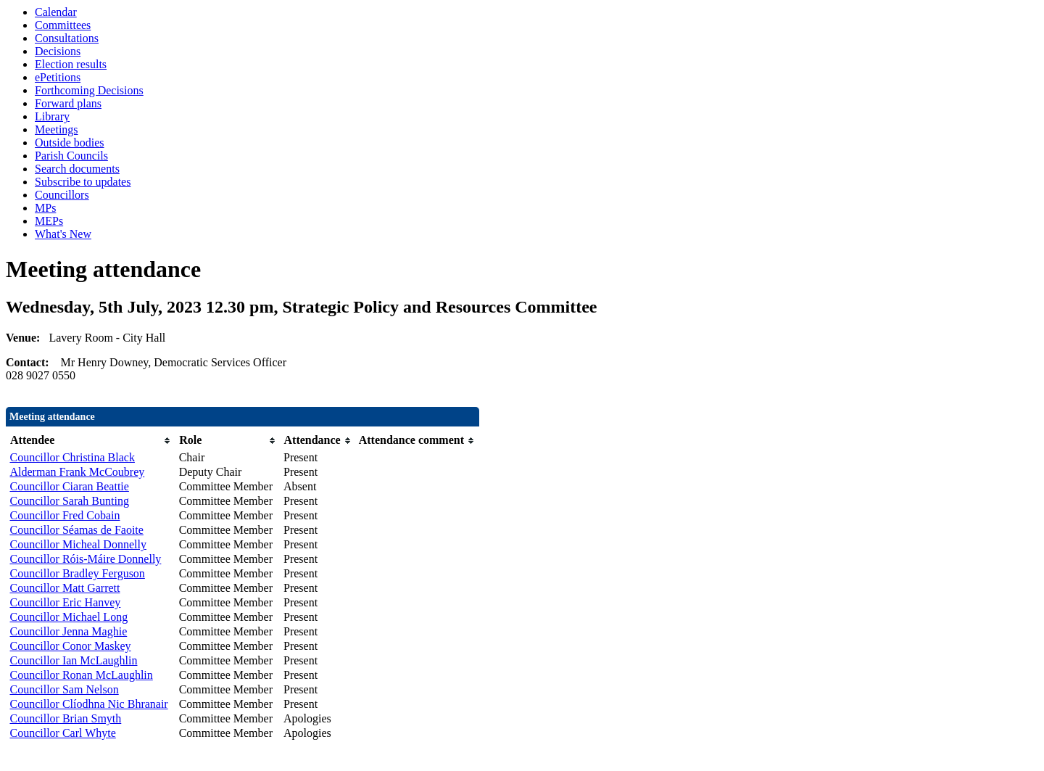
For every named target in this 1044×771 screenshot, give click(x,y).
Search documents (77, 168)
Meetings (56, 129)
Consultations (67, 38)
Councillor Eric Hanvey (65, 602)
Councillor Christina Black (72, 457)
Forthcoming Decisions (89, 90)
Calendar (56, 12)
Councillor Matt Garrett (65, 588)
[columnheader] (91, 440)
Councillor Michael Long (69, 617)
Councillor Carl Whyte (63, 733)
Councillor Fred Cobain (65, 515)
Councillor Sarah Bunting (69, 501)
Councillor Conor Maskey (70, 646)
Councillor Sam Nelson (64, 689)
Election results (71, 64)
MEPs (49, 221)
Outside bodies (69, 142)
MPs (45, 208)
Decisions (57, 51)
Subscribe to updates (82, 182)
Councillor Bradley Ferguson (77, 573)
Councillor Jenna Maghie (69, 631)
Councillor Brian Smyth (66, 718)
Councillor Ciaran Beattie (69, 486)
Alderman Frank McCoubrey (77, 472)
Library (52, 116)
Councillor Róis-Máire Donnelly (86, 559)
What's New (63, 234)
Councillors (62, 195)
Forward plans (68, 103)
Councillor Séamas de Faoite (77, 530)
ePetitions (57, 77)
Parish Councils (71, 155)
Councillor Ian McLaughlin (74, 660)
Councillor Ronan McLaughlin (81, 675)
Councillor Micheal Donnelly (78, 544)
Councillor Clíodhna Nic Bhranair (89, 704)
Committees (63, 25)
